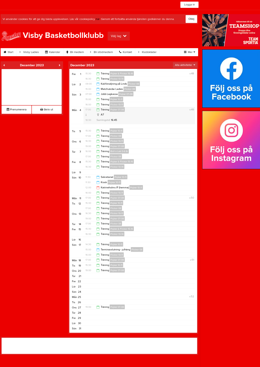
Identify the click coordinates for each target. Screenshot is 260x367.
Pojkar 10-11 (116, 99)
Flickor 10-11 (116, 104)
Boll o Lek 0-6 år (119, 151)
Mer (189, 52)
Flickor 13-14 (117, 78)
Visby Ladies (29, 52)
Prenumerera (16, 109)
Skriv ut (46, 109)
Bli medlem (75, 52)
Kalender (52, 52)
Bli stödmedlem (101, 52)
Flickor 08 (133, 83)
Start (8, 52)
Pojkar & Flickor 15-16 (121, 73)
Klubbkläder (147, 52)
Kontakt (125, 52)
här (98, 19)
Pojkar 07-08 (126, 94)
